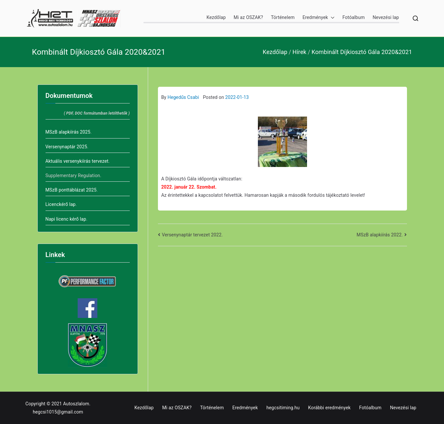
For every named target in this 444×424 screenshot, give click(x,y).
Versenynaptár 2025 (66, 146)
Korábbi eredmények (329, 407)
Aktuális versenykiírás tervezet (77, 161)
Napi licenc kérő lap (66, 219)
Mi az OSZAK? (248, 17)
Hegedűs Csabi (183, 97)
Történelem (283, 17)
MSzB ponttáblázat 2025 (71, 190)
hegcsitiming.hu (282, 407)
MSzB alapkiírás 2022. (380, 234)
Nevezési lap (386, 17)
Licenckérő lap (61, 204)
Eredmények (318, 17)
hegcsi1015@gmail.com (58, 412)
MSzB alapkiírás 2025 (68, 132)
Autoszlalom (76, 403)
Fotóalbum (353, 17)
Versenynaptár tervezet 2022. (192, 234)
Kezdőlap (216, 17)
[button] (331, 17)
